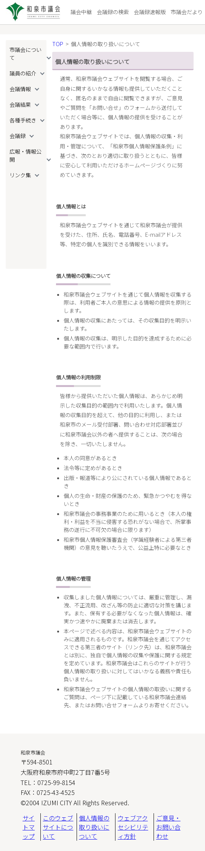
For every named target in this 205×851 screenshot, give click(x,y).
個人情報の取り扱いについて (94, 827)
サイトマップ (28, 827)
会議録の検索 (113, 12)
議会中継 (81, 12)
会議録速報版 (150, 12)
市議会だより (187, 12)
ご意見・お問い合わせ (168, 827)
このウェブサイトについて (58, 827)
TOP (57, 44)
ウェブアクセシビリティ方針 (133, 827)
